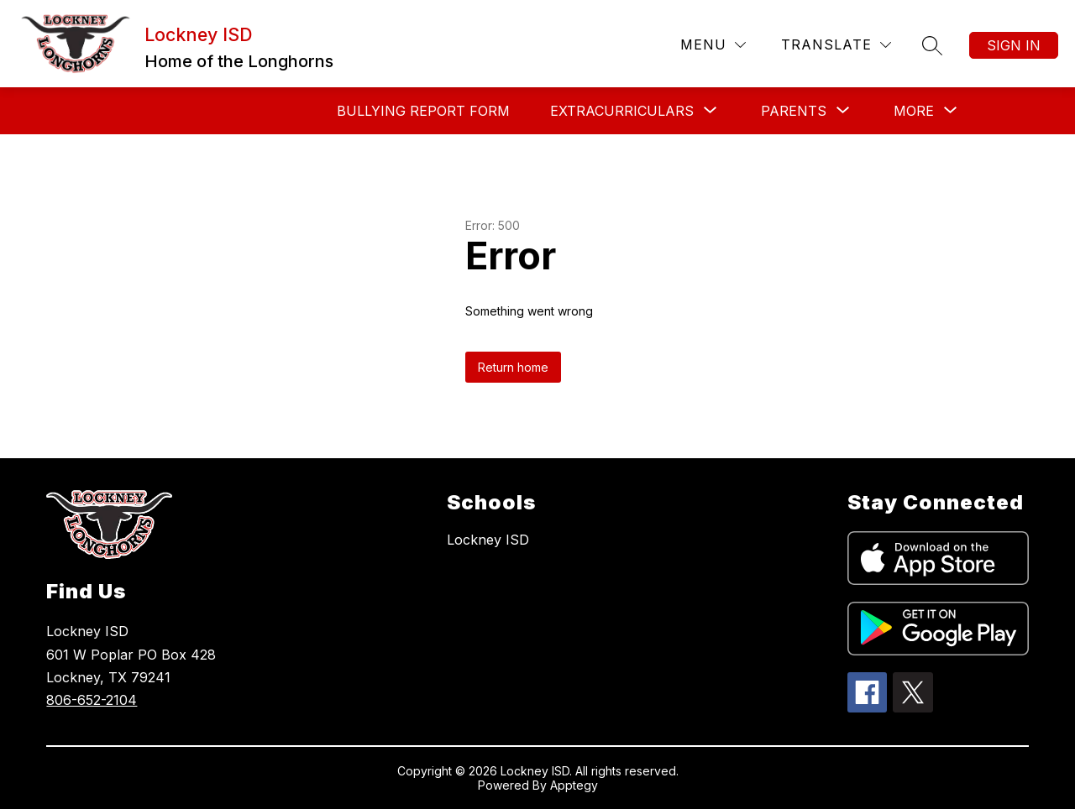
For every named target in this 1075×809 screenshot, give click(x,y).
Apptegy (574, 785)
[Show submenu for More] (914, 111)
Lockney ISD (488, 539)
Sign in (1014, 45)
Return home (513, 367)
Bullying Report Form (423, 110)
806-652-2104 (91, 700)
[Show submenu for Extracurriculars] (622, 111)
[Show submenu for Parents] (793, 111)
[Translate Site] (836, 44)
